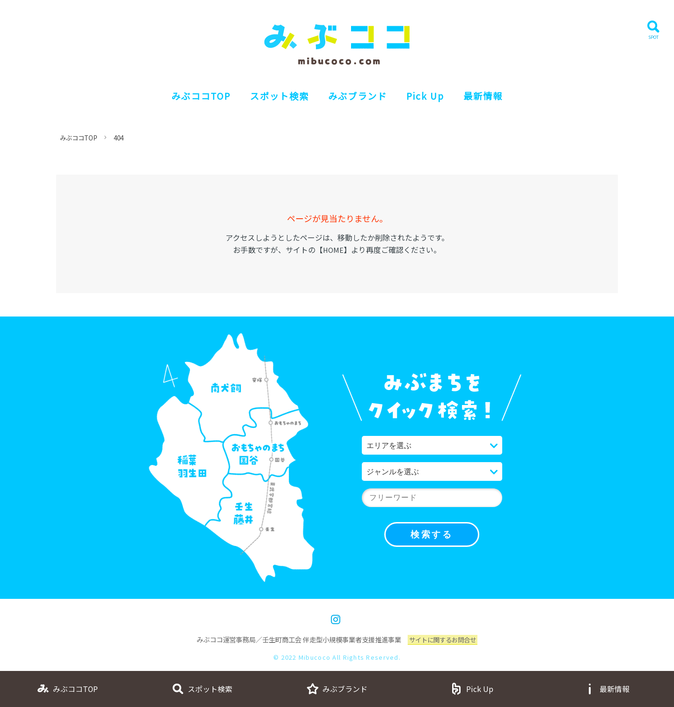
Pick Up (432, 96)
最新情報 (494, 96)
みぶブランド (359, 96)
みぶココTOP (190, 96)
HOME (333, 249)
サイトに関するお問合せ (443, 639)
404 (122, 138)
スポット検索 (274, 96)
